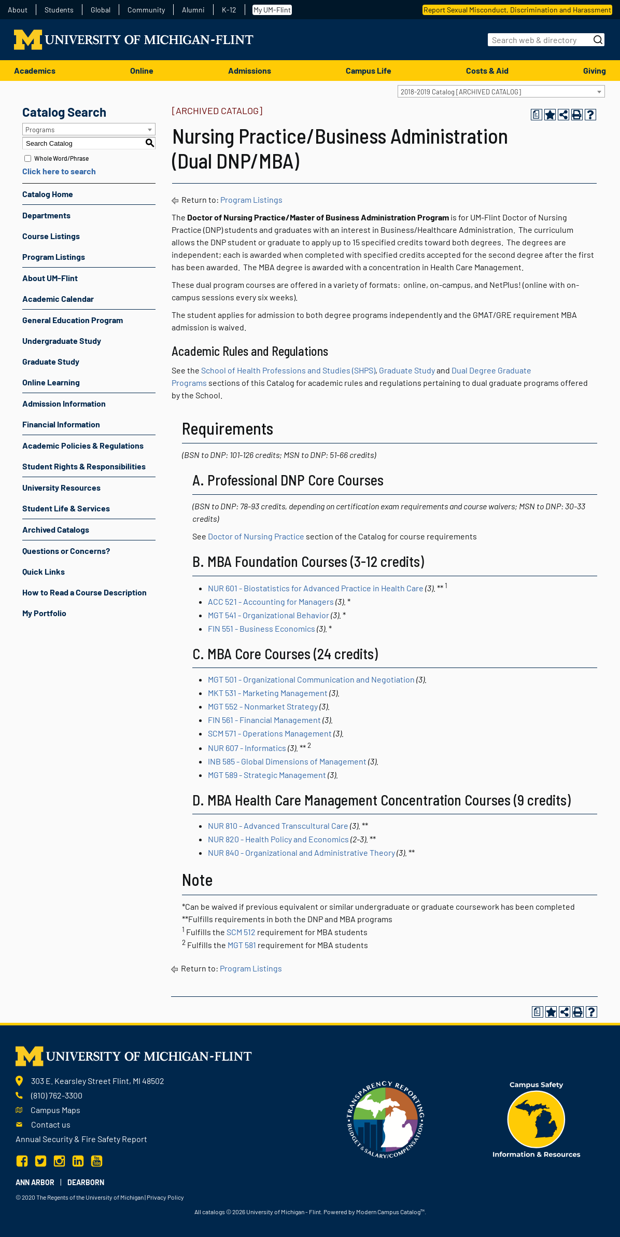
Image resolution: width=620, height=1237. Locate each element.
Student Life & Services (66, 508)
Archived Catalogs (55, 529)
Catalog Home (47, 194)
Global (100, 9)
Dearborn (85, 1182)
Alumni (193, 9)
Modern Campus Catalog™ (390, 1211)
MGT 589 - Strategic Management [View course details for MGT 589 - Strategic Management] (267, 775)
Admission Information (64, 403)
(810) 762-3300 (56, 1095)
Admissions (249, 70)
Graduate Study (50, 361)
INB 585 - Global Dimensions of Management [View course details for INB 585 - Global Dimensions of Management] (287, 761)
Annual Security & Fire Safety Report (81, 1139)
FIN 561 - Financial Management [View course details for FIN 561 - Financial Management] (264, 720)
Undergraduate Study (61, 340)
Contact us (51, 1124)
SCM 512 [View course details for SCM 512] (241, 932)
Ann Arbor (35, 1182)
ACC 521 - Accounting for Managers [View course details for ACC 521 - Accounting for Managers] (271, 601)
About (17, 9)
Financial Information (61, 424)
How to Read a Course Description (84, 592)
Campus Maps (55, 1110)
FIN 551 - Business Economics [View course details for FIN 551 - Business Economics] (261, 628)
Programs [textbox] (39, 130)
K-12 (229, 9)
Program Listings (53, 256)
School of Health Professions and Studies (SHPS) (288, 370)
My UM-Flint (272, 9)
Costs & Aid (487, 70)
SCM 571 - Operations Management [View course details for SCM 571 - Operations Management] (270, 733)
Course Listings (51, 236)
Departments (46, 215)
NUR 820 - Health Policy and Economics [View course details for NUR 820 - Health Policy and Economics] (278, 839)
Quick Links (43, 571)
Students (59, 9)
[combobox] (501, 91)
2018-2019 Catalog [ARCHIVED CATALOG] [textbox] (461, 92)
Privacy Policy (165, 1197)
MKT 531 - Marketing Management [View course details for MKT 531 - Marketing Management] (268, 693)
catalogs (213, 1211)
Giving (594, 70)
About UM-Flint (50, 278)
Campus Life (368, 70)
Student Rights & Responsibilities (84, 466)
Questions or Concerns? (66, 550)
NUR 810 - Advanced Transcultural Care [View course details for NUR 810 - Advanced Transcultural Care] (278, 825)
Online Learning (51, 382)
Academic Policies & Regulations (83, 445)
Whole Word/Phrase (61, 158)
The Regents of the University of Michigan (90, 1197)
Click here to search (59, 171)
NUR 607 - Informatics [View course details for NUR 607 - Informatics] (247, 748)
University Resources (61, 487)
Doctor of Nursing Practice (256, 536)
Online (141, 70)
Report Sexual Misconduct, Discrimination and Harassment (517, 9)
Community (146, 9)
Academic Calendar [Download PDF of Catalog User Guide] (58, 298)
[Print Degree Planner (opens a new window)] (536, 114)
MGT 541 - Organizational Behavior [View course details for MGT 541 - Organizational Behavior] (268, 615)
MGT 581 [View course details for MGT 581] (242, 945)
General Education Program (72, 320)
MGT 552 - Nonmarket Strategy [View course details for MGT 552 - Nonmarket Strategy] (263, 706)
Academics (34, 70)
